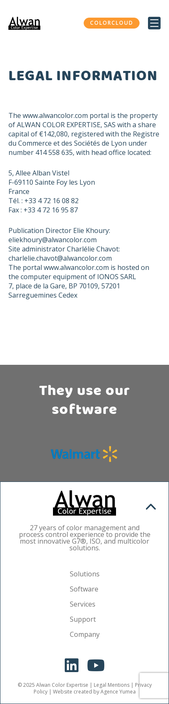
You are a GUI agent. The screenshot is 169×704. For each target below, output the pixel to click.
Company (85, 634)
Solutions (85, 573)
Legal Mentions (111, 684)
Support (83, 619)
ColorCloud (111, 22)
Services (82, 604)
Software (84, 589)
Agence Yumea (118, 691)
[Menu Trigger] (154, 23)
